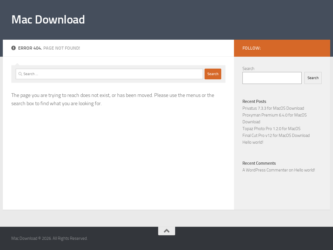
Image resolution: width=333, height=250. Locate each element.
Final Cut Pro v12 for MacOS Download (276, 135)
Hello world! (252, 142)
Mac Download (48, 19)
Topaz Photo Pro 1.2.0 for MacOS (271, 128)
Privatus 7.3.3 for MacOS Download (273, 108)
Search (248, 68)
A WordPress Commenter (265, 170)
